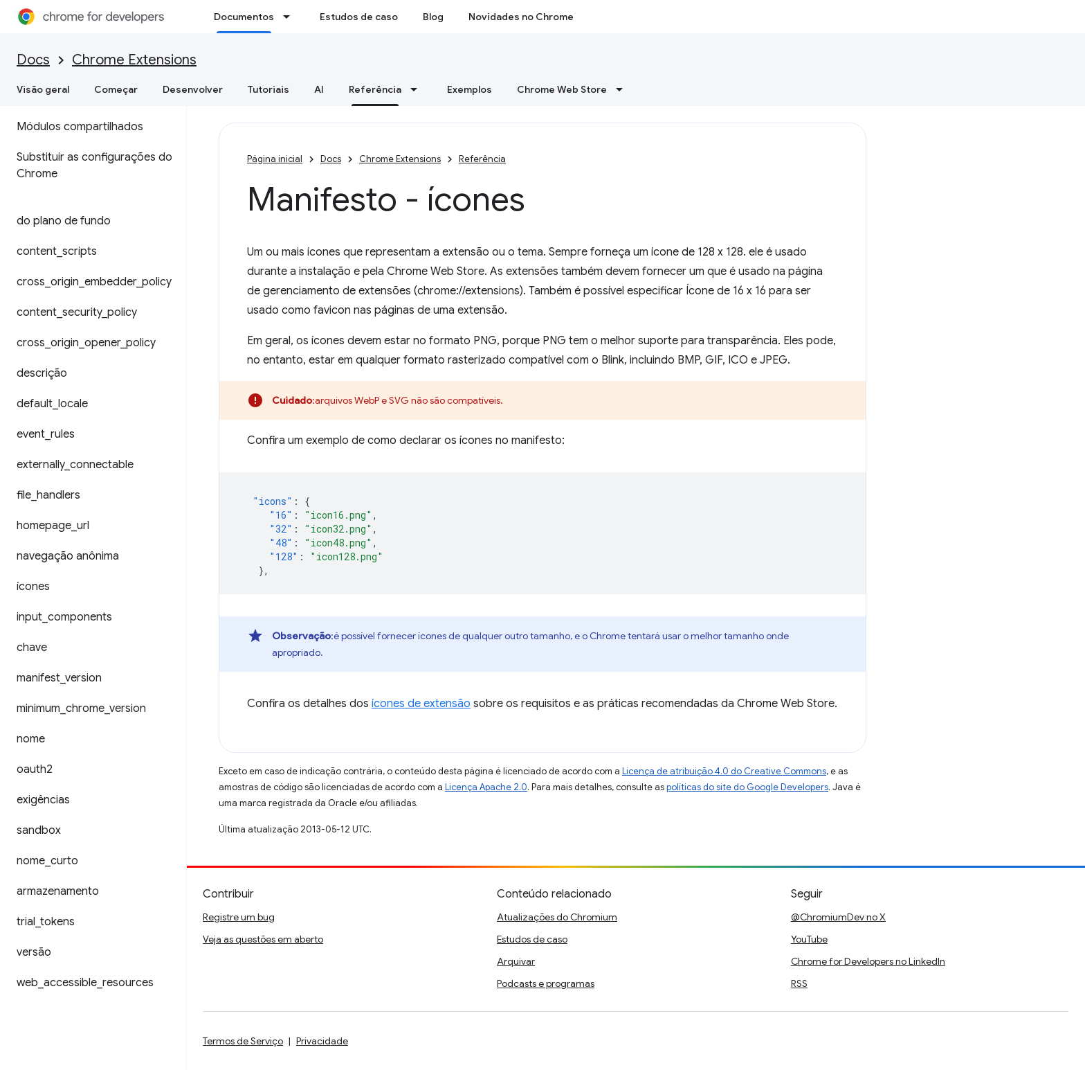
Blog (433, 16)
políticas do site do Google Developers (747, 787)
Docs (33, 60)
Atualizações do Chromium (557, 917)
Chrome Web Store (562, 89)
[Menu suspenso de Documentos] (290, 16)
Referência (482, 159)
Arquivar (516, 961)
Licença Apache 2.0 (486, 787)
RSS (799, 983)
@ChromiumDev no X (838, 917)
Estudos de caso (359, 16)
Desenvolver (193, 89)
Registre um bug (239, 917)
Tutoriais (268, 89)
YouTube (809, 939)
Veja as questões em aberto (263, 939)
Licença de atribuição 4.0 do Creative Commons (724, 771)
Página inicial (274, 159)
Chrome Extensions (134, 60)
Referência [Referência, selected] (375, 89)
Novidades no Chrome (521, 16)
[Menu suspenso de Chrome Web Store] (623, 89)
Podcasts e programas (545, 983)
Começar (116, 89)
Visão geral (43, 89)
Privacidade (322, 1040)
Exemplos (469, 89)
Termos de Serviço (243, 1040)
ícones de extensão (421, 704)
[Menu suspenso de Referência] (418, 89)
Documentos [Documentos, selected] (244, 16)
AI (319, 89)
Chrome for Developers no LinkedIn (868, 961)
